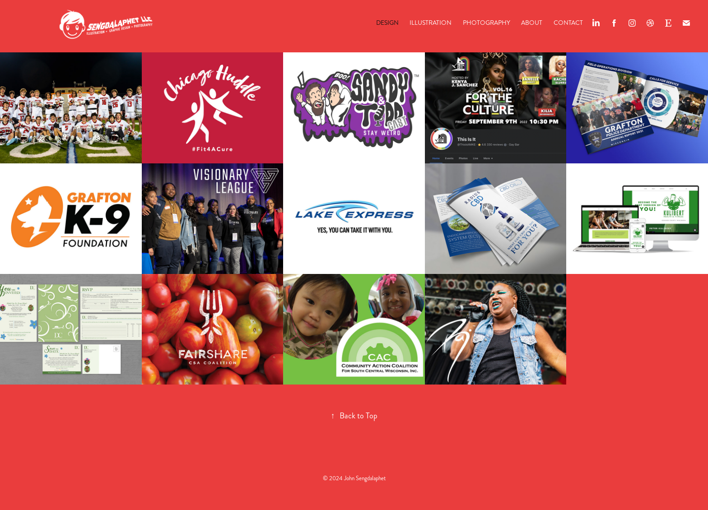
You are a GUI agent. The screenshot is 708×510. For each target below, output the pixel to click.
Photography (486, 23)
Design (387, 23)
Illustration (431, 23)
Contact (568, 23)
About (531, 23)
